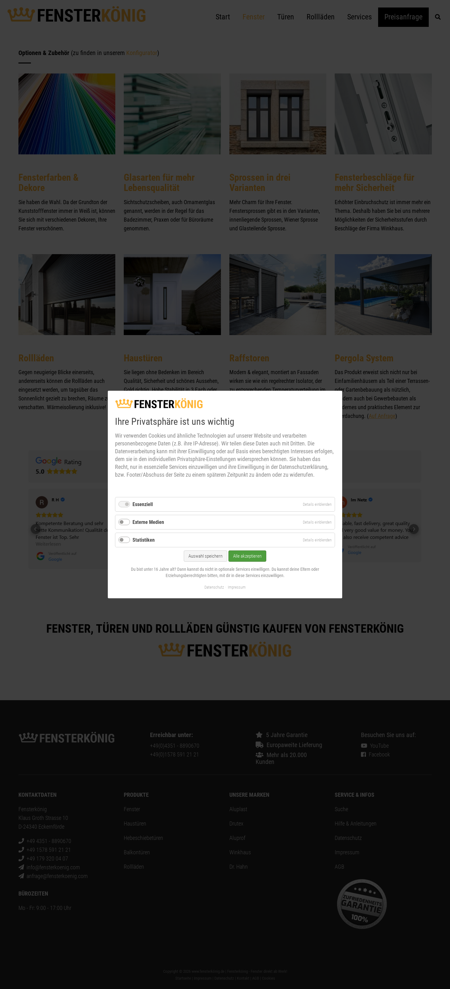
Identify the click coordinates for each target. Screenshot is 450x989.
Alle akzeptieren (247, 556)
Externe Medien (148, 522)
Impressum (237, 587)
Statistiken (143, 540)
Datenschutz (214, 587)
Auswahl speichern (205, 556)
